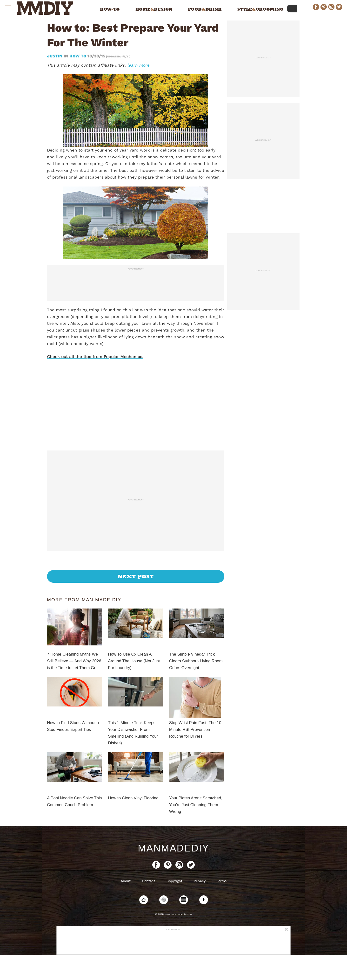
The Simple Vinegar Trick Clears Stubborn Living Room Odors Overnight (196, 661)
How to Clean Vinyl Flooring (133, 798)
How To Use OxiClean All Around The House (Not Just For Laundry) (134, 661)
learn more (138, 65)
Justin (55, 56)
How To (77, 56)
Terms (222, 881)
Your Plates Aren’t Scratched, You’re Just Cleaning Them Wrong (195, 805)
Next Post (136, 576)
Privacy (200, 881)
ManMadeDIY (173, 848)
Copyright (174, 881)
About (126, 881)
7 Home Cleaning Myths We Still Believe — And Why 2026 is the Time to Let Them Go (74, 661)
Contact (148, 881)
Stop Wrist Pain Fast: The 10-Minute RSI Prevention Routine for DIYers (196, 729)
